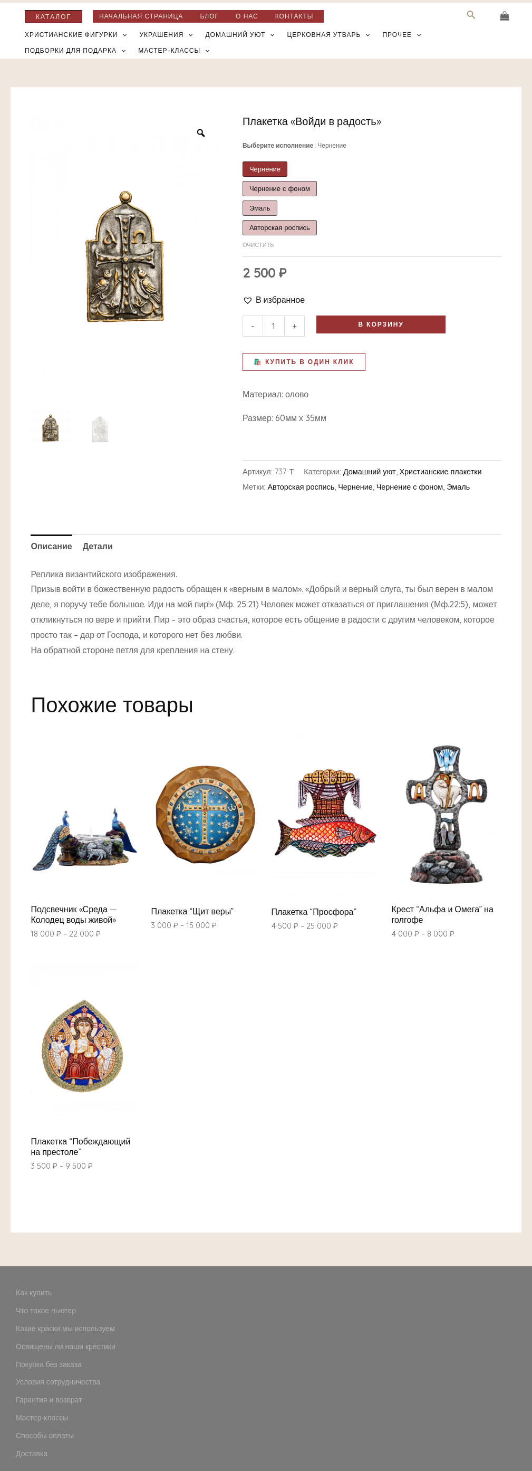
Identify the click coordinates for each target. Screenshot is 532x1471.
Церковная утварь (328, 35)
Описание (51, 546)
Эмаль (458, 487)
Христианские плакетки (441, 471)
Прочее (401, 35)
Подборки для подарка (75, 51)
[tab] (51, 546)
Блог (209, 16)
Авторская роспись (301, 487)
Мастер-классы (173, 51)
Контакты (294, 16)
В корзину (380, 324)
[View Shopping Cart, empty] (504, 16)
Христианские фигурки (76, 35)
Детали (98, 546)
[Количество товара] (274, 326)
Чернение (355, 487)
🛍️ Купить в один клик (304, 362)
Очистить (258, 245)
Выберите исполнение (294, 145)
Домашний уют (239, 35)
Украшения (166, 35)
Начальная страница (141, 16)
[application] (122, 35)
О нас (247, 16)
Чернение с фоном (409, 487)
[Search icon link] (471, 17)
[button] (274, 300)
